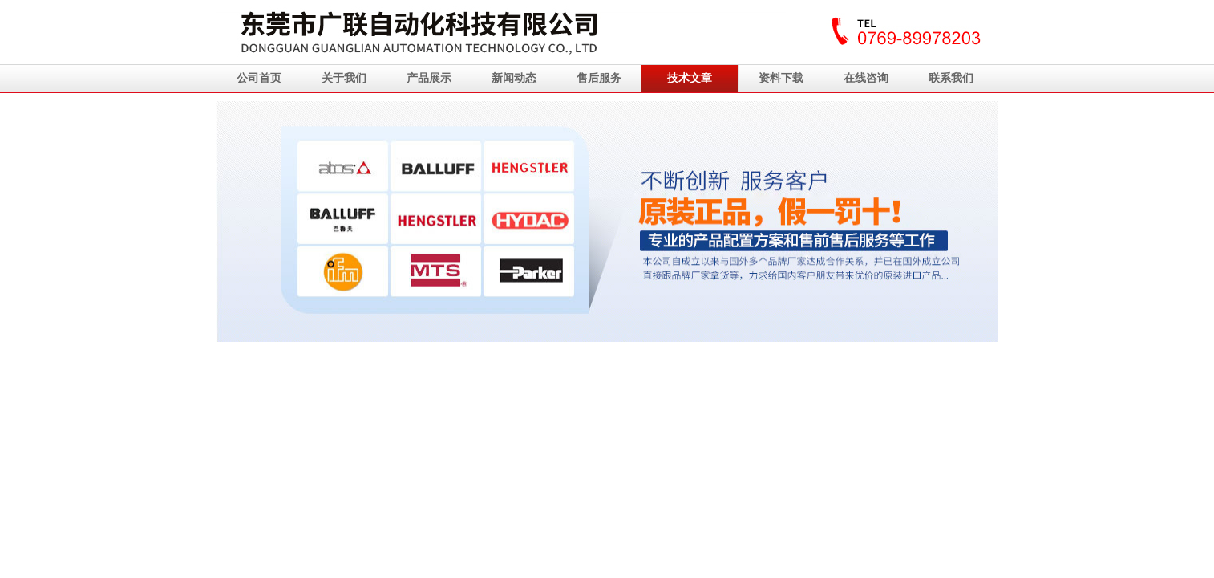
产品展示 (429, 78)
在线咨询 (866, 78)
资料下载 (781, 78)
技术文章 (689, 78)
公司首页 (259, 78)
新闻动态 (514, 78)
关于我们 (344, 78)
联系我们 (951, 78)
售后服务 (599, 78)
